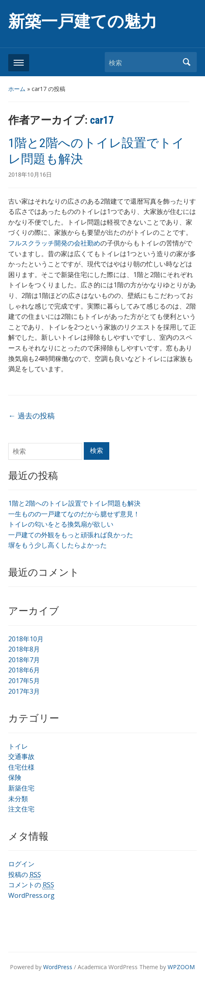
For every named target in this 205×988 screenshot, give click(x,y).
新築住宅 (21, 788)
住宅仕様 (21, 767)
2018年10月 (26, 638)
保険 (14, 777)
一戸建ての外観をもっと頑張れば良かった (70, 534)
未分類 (18, 798)
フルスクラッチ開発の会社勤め (54, 243)
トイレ (18, 746)
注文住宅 (21, 808)
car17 (102, 120)
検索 (186, 62)
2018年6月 (24, 670)
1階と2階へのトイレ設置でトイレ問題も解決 (74, 503)
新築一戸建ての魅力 (82, 21)
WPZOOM (181, 967)
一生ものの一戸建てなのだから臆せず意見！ (74, 513)
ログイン (21, 863)
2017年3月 (24, 691)
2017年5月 (24, 680)
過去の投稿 (31, 415)
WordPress (57, 967)
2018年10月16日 (30, 174)
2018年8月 (24, 649)
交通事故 (21, 756)
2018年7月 (24, 659)
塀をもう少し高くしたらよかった (57, 545)
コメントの (31, 885)
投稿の (24, 874)
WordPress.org (31, 895)
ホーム (16, 89)
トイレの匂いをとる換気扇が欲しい (60, 524)
